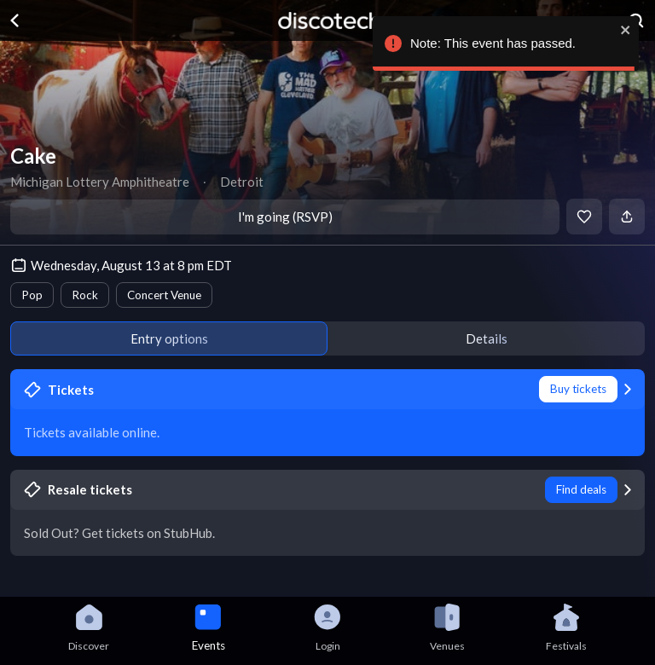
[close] (625, 30)
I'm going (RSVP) (285, 216)
